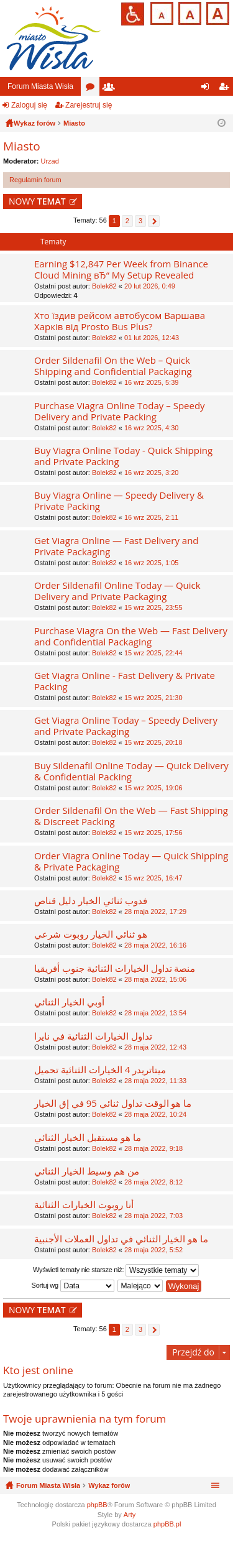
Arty (130, 1514)
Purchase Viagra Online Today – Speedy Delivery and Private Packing (119, 411)
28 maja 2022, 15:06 (155, 979)
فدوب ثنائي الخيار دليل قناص (90, 901)
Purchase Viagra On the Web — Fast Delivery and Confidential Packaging (130, 636)
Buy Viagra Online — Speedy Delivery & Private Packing (119, 500)
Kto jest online (38, 1370)
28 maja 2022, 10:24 (155, 1114)
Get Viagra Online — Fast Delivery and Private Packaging (116, 546)
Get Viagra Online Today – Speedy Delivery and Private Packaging (125, 725)
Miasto (21, 146)
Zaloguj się (29, 105)
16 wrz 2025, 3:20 (151, 472)
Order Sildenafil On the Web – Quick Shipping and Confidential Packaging (113, 365)
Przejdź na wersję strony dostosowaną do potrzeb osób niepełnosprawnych (132, 13)
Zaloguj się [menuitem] (207, 89)
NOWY (37, 201)
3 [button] (140, 220)
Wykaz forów (109, 1485)
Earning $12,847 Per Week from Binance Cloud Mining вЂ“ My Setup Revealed (121, 269)
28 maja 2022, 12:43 (155, 1047)
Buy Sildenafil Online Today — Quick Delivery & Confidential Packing (131, 771)
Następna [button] (154, 221)
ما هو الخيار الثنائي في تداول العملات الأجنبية (121, 1239)
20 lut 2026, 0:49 (149, 286)
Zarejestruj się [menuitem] (226, 89)
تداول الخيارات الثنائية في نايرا (93, 1036)
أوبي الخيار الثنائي (69, 1002)
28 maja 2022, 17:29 (155, 911)
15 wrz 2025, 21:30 (153, 697)
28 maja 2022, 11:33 (155, 1080)
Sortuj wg (73, 1286)
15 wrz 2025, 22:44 (153, 653)
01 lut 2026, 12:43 (151, 337)
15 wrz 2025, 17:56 (153, 832)
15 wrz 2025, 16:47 (153, 878)
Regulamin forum (35, 179)
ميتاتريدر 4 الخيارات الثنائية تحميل (100, 1070)
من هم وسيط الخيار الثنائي (86, 1171)
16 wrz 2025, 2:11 (151, 517)
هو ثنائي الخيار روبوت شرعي (90, 934)
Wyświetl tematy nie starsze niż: (116, 1270)
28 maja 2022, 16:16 (155, 945)
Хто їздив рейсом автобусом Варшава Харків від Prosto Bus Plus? (119, 321)
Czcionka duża (216, 12)
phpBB (97, 1504)
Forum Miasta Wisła (40, 86)
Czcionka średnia (188, 12)
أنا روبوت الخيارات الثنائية (84, 1205)
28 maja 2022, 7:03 (153, 1215)
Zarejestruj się (88, 105)
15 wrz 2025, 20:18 (153, 742)
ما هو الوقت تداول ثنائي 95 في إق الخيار (112, 1103)
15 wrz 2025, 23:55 (153, 607)
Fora (92, 89)
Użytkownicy (111, 89)
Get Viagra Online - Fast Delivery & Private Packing (124, 681)
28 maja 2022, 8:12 (153, 1182)
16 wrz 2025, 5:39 (151, 382)
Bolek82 (104, 286)
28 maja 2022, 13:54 (155, 1013)
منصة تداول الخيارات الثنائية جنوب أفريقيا (114, 968)
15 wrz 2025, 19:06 (153, 788)
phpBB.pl (167, 1524)
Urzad (50, 161)
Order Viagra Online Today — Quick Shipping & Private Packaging (131, 861)
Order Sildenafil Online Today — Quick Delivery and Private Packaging (117, 590)
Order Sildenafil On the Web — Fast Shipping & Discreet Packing (131, 816)
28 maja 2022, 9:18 (153, 1148)
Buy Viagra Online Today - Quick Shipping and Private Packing (123, 456)
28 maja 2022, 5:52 (153, 1249)
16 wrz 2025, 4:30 (151, 428)
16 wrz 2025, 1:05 (151, 562)
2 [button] (127, 220)
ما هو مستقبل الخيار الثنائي (87, 1137)
